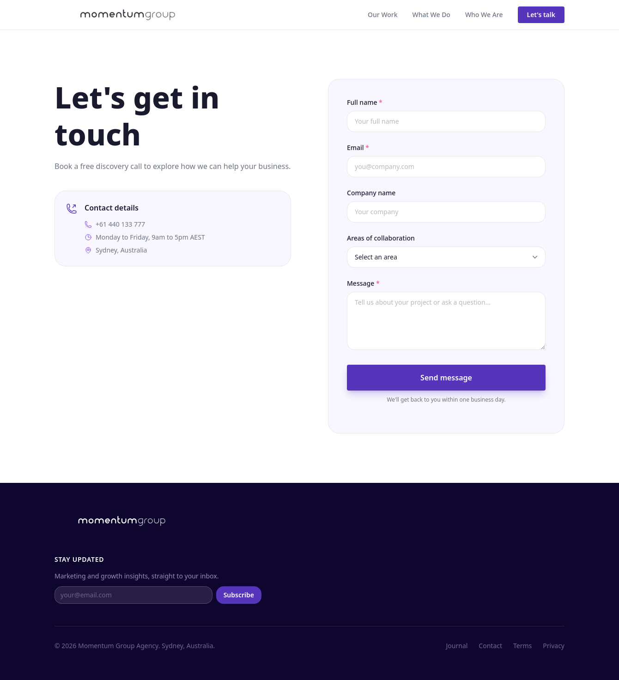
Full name (364, 102)
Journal (457, 645)
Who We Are (484, 14)
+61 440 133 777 (120, 224)
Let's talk (541, 14)
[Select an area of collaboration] (446, 257)
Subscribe (239, 594)
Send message (446, 378)
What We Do (431, 14)
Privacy (553, 645)
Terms (522, 645)
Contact (490, 645)
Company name (371, 192)
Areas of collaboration (381, 238)
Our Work (383, 14)
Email (358, 147)
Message (363, 283)
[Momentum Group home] (115, 15)
